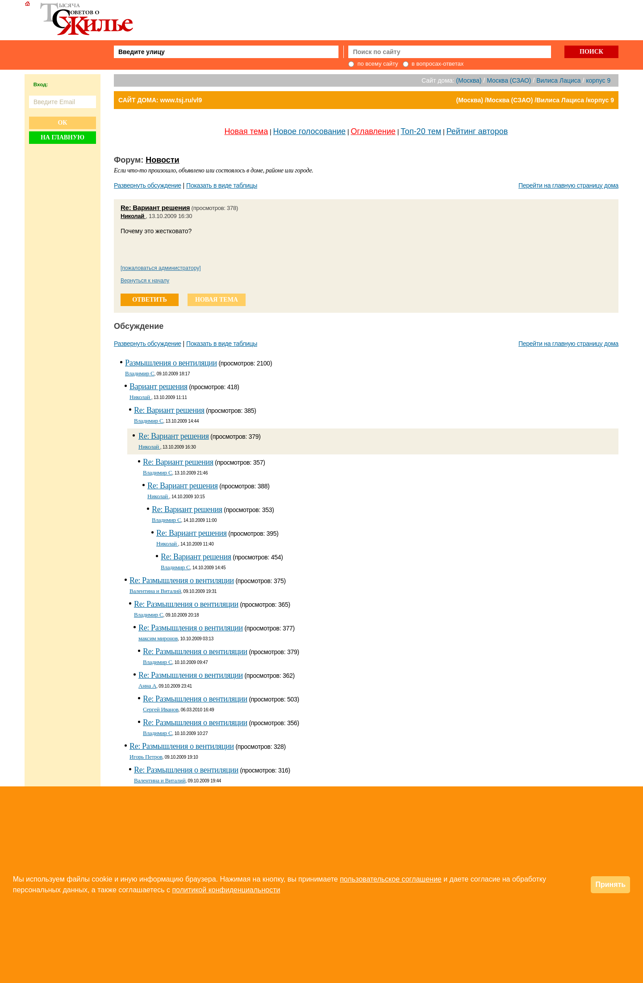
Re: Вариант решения (155, 207)
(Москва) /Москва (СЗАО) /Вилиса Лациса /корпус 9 (535, 100)
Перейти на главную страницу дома (568, 185)
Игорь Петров (146, 756)
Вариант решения (158, 386)
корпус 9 (598, 80)
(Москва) (468, 80)
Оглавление (373, 131)
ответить (149, 299)
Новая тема (246, 131)
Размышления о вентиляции (171, 362)
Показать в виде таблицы (221, 185)
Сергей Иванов (161, 709)
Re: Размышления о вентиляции (181, 580)
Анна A (147, 685)
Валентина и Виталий (155, 591)
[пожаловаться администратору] (161, 268)
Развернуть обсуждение (147, 185)
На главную (62, 137)
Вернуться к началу (145, 280)
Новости (162, 159)
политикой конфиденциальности (226, 890)
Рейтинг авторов (477, 131)
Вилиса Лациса (558, 80)
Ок (62, 122)
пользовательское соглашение (391, 879)
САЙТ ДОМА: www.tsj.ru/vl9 (160, 100)
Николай (133, 216)
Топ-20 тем (421, 131)
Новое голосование (309, 131)
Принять (610, 884)
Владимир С (139, 373)
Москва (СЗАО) (509, 80)
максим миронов (158, 638)
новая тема (216, 299)
